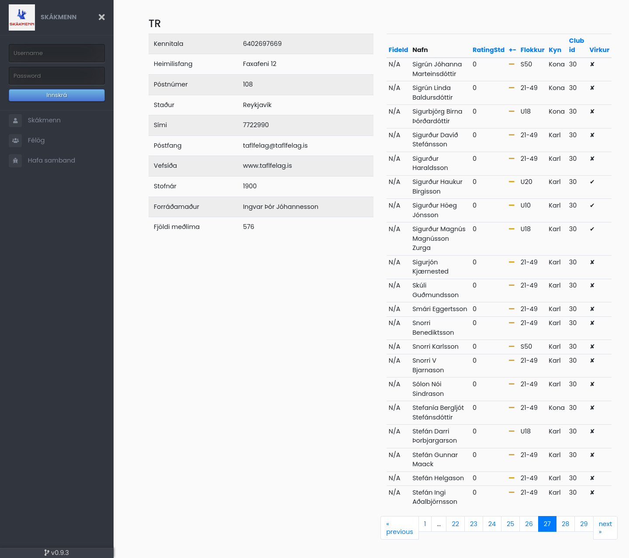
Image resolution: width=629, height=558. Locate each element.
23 (473, 524)
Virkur (600, 49)
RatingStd (489, 49)
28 (565, 524)
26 (528, 524)
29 (584, 524)
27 (547, 524)
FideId (398, 49)
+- (512, 49)
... (439, 524)
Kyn (555, 49)
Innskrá (57, 95)
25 (510, 524)
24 (492, 524)
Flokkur (533, 49)
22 (455, 524)
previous (399, 528)
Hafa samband (42, 160)
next (605, 528)
